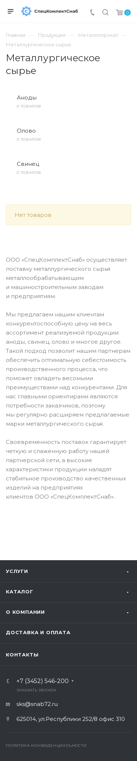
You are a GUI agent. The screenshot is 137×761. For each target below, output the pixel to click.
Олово (26, 130)
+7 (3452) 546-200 (42, 681)
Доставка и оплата (38, 632)
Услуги (17, 571)
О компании (25, 612)
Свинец (28, 163)
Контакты (22, 654)
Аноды (27, 97)
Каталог (19, 591)
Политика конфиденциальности (46, 745)
